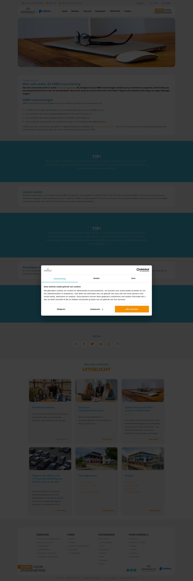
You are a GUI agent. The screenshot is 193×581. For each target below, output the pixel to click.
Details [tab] (96, 278)
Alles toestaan (132, 309)
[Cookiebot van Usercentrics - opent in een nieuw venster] (138, 270)
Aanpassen (96, 309)
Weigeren (61, 309)
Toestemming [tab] (60, 278)
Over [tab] (133, 278)
